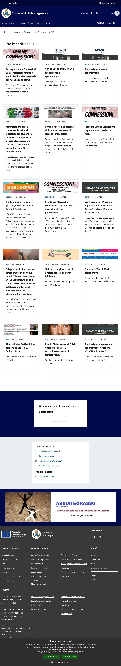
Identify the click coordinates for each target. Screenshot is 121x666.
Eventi (93, 579)
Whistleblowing (67, 613)
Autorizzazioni (66, 576)
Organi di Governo (8, 555)
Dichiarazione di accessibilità (72, 609)
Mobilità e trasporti (39, 584)
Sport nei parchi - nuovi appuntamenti (96, 70)
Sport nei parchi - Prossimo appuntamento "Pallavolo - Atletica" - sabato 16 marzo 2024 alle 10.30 (98, 207)
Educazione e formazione (71, 555)
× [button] (118, 640)
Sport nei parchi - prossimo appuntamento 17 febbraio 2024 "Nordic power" (98, 347)
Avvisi (8, 122)
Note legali (65, 605)
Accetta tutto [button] (51, 657)
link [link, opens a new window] (83, 652)
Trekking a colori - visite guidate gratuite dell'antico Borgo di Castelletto (19, 205)
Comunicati (49, 197)
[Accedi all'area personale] (108, 3)
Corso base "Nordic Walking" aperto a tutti (99, 270)
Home (6, 32)
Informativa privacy (69, 600)
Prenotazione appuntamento (42, 596)
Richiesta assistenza (39, 609)
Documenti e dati (8, 580)
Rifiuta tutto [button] (70, 657)
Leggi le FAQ (36, 605)
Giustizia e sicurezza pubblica (72, 559)
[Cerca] (117, 13)
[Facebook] (89, 13)
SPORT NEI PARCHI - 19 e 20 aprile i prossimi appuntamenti (59, 72)
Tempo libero (29, 32)
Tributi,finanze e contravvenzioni (74, 563)
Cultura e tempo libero (40, 559)
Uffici (3, 563)
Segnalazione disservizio (41, 600)
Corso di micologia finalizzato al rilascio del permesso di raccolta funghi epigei (60, 130)
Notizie (9, 64)
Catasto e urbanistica (39, 576)
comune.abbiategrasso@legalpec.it (15, 628)
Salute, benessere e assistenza (73, 572)
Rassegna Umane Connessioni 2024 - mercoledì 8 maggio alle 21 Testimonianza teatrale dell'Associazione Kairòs (21, 74)
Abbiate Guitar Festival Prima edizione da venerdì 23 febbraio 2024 (20, 347)
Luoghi (93, 575)
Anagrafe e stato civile (40, 555)
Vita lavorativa (37, 563)
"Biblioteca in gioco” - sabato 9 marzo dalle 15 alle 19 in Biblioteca (59, 272)
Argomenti (16, 32)
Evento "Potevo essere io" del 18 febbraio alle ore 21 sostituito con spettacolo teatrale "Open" (60, 349)
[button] (60, 662)
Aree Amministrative (9, 559)
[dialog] (60, 652)
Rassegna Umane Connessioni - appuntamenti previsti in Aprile (100, 130)
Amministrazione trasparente (73, 596)
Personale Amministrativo (11, 576)
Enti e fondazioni (8, 568)
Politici (4, 572)
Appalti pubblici (37, 572)
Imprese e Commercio (39, 568)
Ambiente (65, 567)
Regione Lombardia (9, 3)
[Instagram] (95, 13)
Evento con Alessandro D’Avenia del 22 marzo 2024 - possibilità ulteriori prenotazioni (60, 207)
